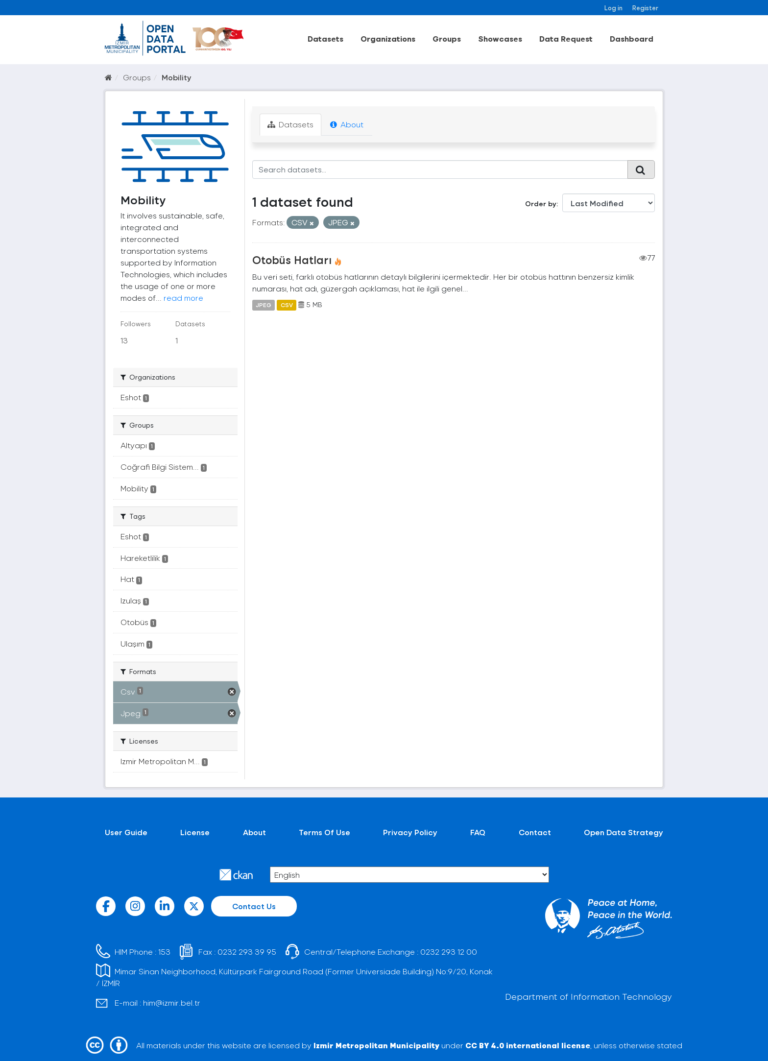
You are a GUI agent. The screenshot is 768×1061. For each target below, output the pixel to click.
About (346, 124)
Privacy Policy (410, 832)
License (195, 832)
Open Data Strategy (623, 832)
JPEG (263, 305)
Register (645, 7)
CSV (287, 305)
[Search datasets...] (440, 169)
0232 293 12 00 (448, 951)
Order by (540, 203)
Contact (535, 832)
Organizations (387, 38)
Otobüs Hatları (292, 259)
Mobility (177, 77)
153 (164, 951)
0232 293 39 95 (246, 951)
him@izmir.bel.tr (171, 1002)
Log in (613, 7)
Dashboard (631, 38)
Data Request (566, 38)
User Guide (126, 832)
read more (183, 297)
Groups (446, 38)
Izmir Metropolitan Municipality (376, 1045)
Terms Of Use (324, 832)
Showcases (500, 38)
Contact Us (254, 906)
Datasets (325, 38)
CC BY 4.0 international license (527, 1045)
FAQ (477, 832)
